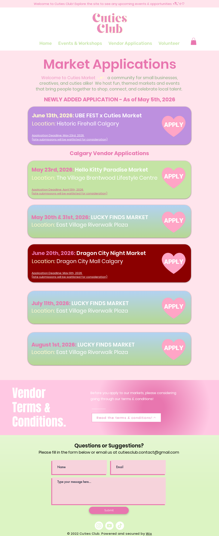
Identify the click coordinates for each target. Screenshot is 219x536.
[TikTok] (120, 525)
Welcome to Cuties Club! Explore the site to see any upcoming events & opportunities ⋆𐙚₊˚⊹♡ (109, 3)
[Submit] (109, 510)
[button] (194, 41)
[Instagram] (99, 525)
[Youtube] (109, 525)
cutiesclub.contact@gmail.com (148, 452)
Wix (149, 533)
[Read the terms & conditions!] (126, 417)
